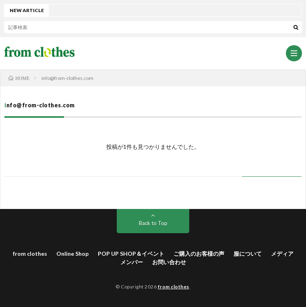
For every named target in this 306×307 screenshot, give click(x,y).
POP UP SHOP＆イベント (131, 253)
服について (248, 253)
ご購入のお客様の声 (199, 253)
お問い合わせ (169, 262)
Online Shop (72, 253)
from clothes (30, 253)
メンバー (131, 262)
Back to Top (153, 223)
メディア (282, 253)
